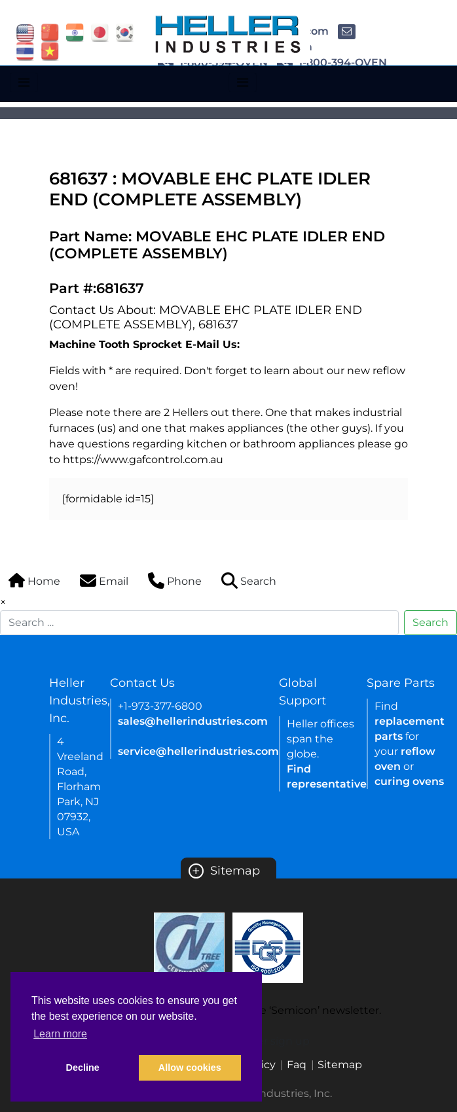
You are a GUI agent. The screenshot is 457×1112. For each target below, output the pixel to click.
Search (430, 622)
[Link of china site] (50, 32)
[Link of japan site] (100, 32)
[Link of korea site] (125, 32)
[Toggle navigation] (24, 82)
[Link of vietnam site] (50, 50)
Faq (296, 1064)
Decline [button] (83, 1067)
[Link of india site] (75, 32)
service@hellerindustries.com (198, 751)
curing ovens (409, 781)
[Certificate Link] (189, 947)
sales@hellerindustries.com (193, 721)
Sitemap (224, 870)
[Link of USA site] (25, 32)
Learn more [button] (60, 1033)
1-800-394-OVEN (332, 62)
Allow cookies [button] (189, 1067)
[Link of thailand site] (25, 50)
